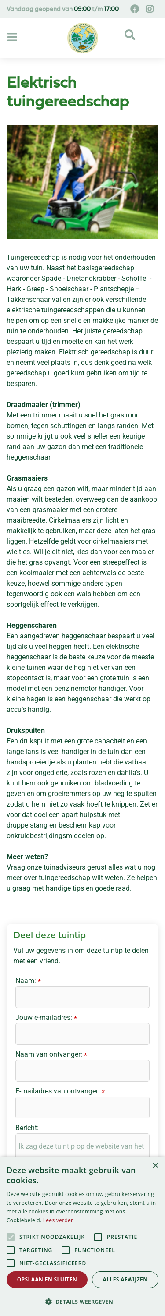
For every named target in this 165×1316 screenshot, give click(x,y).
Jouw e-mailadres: (46, 1018)
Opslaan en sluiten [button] (47, 1279)
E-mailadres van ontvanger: (60, 1092)
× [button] (155, 1166)
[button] (82, 1301)
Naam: (28, 981)
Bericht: (27, 1128)
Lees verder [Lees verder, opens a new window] (58, 1220)
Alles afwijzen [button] (125, 1279)
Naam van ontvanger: (51, 1055)
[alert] (82, 1236)
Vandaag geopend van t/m (63, 9)
